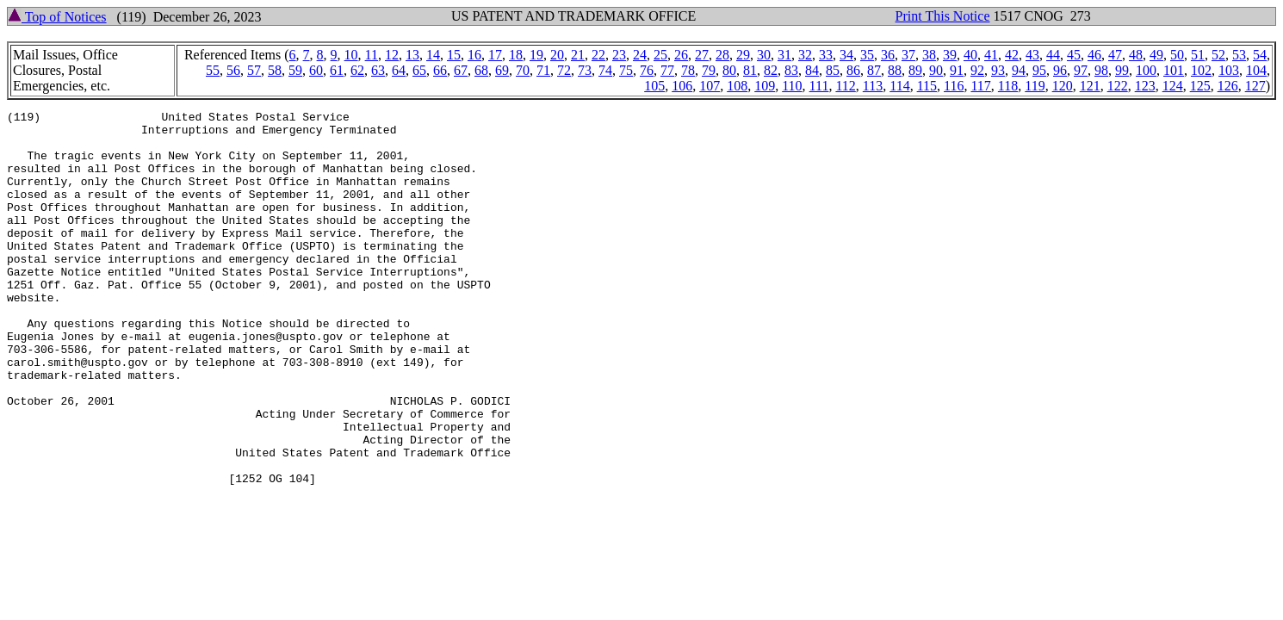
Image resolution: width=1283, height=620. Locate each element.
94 (1019, 70)
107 (709, 85)
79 (709, 70)
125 (1200, 85)
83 (791, 70)
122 (1117, 85)
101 (1173, 70)
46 (1094, 54)
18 (516, 54)
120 (1062, 85)
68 (481, 70)
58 (275, 70)
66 (440, 70)
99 (1122, 70)
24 (640, 54)
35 (867, 54)
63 (378, 70)
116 (954, 85)
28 (722, 54)
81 (750, 70)
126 (1228, 85)
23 (619, 54)
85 (833, 70)
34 (846, 54)
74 (605, 70)
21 (578, 54)
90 (936, 70)
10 (351, 54)
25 (660, 54)
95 (1039, 70)
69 (502, 70)
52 (1218, 54)
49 (1156, 54)
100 (1146, 70)
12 (392, 54)
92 (977, 70)
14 (433, 54)
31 (784, 54)
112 (845, 85)
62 (357, 70)
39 (950, 54)
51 (1198, 54)
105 (654, 85)
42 (1012, 54)
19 (536, 54)
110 (792, 85)
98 (1101, 70)
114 (899, 85)
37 (908, 54)
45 (1074, 54)
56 (233, 70)
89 (915, 70)
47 (1115, 54)
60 (316, 70)
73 (585, 70)
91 (957, 70)
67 (461, 70)
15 (454, 54)
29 (743, 54)
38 (929, 54)
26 (681, 54)
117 (980, 85)
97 (1081, 70)
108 (737, 85)
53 (1239, 54)
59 (295, 70)
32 (805, 54)
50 (1177, 54)
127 (1255, 85)
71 (543, 70)
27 (702, 54)
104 (1256, 70)
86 (853, 70)
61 (337, 70)
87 (874, 70)
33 (826, 54)
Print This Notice (943, 16)
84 (812, 70)
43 (1032, 54)
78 (688, 70)
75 (626, 70)
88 (895, 70)
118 (1008, 85)
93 (998, 70)
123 (1145, 85)
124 (1172, 85)
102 (1201, 70)
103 (1228, 70)
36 (888, 54)
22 (598, 54)
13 (412, 54)
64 (399, 70)
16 (474, 54)
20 (557, 54)
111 (819, 85)
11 (371, 54)
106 (682, 85)
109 (764, 85)
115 (927, 85)
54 (1260, 54)
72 (564, 70)
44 (1053, 54)
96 (1060, 70)
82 (771, 70)
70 (523, 70)
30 (764, 54)
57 (254, 70)
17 (495, 54)
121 (1090, 85)
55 (213, 70)
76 (647, 70)
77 (667, 70)
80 (729, 70)
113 (873, 85)
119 (1034, 85)
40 (970, 54)
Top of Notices (57, 16)
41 (991, 54)
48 (1136, 54)
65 (419, 70)
